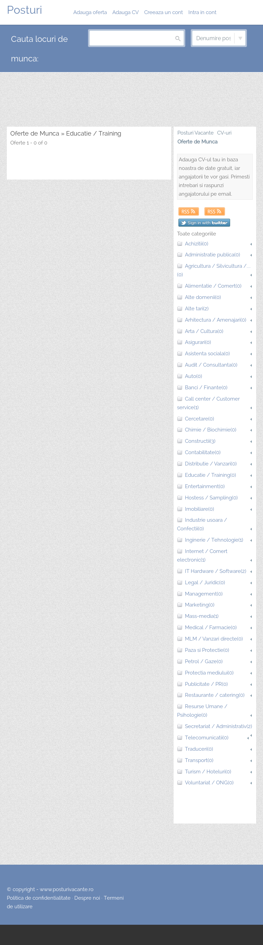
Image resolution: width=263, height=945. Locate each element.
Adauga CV (125, 12)
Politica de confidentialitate (39, 898)
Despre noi (87, 898)
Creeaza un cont (163, 12)
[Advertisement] (131, 99)
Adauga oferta (90, 12)
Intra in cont (202, 12)
